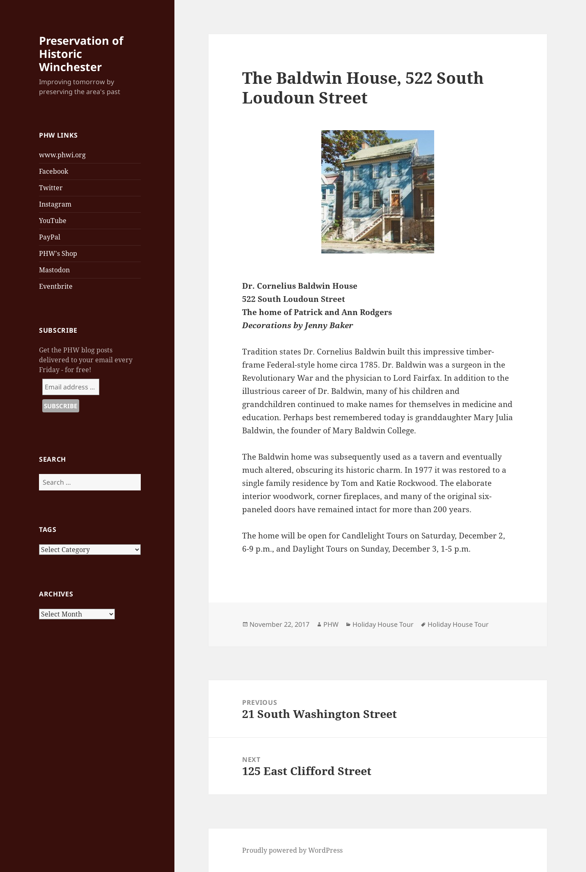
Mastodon (54, 269)
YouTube (52, 220)
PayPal (49, 237)
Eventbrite (56, 286)
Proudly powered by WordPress (292, 850)
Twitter (51, 187)
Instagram (55, 204)
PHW (331, 624)
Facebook (53, 171)
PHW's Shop (58, 253)
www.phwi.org (62, 154)
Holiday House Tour (383, 624)
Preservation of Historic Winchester (81, 53)
